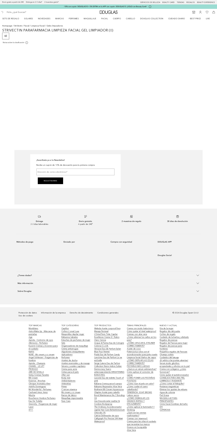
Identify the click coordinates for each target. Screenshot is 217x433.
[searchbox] (27, 12)
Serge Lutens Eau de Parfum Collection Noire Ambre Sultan (108, 364)
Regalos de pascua (168, 340)
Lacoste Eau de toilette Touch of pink (109, 379)
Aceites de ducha (69, 360)
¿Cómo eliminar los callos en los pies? (141, 338)
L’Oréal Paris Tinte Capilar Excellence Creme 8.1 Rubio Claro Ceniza (106, 337)
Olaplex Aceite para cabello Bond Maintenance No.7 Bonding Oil (109, 395)
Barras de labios (69, 395)
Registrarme (50, 181)
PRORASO (33, 369)
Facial (104, 18)
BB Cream (33, 378)
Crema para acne (69, 369)
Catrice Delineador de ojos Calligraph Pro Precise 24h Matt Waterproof (108, 418)
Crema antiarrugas (69, 349)
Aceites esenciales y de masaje (75, 363)
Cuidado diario (176, 18)
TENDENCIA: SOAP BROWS (139, 392)
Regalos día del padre (170, 331)
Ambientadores (68, 381)
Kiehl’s (31, 351)
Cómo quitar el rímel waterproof (141, 331)
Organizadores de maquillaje (74, 346)
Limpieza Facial (38, 26)
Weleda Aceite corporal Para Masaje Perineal (107, 330)
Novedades (44, 18)
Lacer (31, 407)
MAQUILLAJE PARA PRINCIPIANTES (168, 399)
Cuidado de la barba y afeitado (174, 337)
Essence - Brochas (37, 381)
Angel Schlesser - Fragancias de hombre (43, 359)
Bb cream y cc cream (70, 392)
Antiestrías (66, 383)
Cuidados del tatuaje (169, 357)
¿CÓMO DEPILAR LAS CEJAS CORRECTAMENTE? (140, 361)
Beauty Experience (206, 2)
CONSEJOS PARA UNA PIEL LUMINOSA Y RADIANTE (172, 379)
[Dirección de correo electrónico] (75, 172)
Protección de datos (28, 313)
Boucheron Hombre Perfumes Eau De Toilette (42, 399)
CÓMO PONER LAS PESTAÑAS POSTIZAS (141, 379)
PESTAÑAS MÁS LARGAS (138, 366)
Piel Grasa (164, 395)
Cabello (130, 18)
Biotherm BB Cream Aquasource (109, 389)
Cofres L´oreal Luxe (70, 331)
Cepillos (65, 328)
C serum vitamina (69, 389)
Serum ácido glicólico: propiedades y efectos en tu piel (175, 364)
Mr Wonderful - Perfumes (40, 389)
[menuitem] (12, 18)
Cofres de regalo (167, 334)
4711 (31, 410)
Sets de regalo (10, 18)
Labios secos (133, 395)
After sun (65, 375)
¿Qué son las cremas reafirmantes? (136, 414)
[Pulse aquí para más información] (150, 6)
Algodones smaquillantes (73, 351)
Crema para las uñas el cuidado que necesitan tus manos (141, 423)
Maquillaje (90, 18)
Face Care (66, 401)
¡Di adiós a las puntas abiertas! (174, 360)
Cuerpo (117, 18)
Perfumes (74, 18)
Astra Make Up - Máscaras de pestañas (42, 332)
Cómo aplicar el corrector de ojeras (140, 373)
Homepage (7, 26)
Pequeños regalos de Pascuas (173, 351)
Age (31, 337)
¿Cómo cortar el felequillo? (172, 383)
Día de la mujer (166, 328)
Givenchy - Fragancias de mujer (43, 404)
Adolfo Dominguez (37, 386)
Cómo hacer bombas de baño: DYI (174, 405)
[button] (108, 275)
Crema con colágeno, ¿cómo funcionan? (173, 370)
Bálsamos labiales (69, 337)
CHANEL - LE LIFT (36, 366)
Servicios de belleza (150, 2)
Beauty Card (168, 2)
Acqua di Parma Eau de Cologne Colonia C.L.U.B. (109, 344)
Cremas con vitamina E (137, 418)
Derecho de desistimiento (81, 313)
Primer (64, 386)
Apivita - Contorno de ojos (41, 340)
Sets (63, 343)
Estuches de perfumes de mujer (75, 340)
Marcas (59, 18)
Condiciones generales (107, 313)
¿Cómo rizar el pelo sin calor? (140, 383)
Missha (32, 395)
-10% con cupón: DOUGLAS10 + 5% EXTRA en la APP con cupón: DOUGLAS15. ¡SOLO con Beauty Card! (105, 6)
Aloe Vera (131, 430)
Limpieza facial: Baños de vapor (141, 357)
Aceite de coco (134, 349)
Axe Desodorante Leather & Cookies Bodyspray (107, 402)
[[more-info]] (15, 42)
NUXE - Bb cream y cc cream (41, 354)
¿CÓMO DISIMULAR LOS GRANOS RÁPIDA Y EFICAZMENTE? (138, 401)
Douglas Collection (151, 18)
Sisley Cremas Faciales (39, 375)
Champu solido (167, 354)
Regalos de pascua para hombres (171, 347)
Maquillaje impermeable (72, 398)
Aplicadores (67, 354)
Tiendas (180, 2)
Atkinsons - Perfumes (38, 343)
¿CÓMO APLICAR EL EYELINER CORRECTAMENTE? (141, 344)
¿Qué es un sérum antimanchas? (141, 369)
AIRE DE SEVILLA (36, 372)
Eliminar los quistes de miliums (173, 389)
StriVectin (18, 26)
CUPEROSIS (165, 410)
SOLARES (28, 18)
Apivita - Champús (37, 363)
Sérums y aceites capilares (73, 366)
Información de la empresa (53, 313)
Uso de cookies (26, 316)
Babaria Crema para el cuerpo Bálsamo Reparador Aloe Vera (108, 385)
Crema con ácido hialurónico (140, 328)
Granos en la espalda (137, 427)
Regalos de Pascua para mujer (174, 343)
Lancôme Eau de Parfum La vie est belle (108, 359)
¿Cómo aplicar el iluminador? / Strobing (141, 408)
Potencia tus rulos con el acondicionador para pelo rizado (142, 353)
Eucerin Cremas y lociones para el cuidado (43, 347)
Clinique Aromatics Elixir (40, 383)
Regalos (190, 2)
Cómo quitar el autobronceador (174, 375)
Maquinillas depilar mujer (72, 334)
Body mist (65, 378)
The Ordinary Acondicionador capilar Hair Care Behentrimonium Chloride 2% (109, 410)
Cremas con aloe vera (137, 334)
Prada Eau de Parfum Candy (107, 354)
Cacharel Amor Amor (38, 392)
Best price (195, 18)
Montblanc (33, 328)
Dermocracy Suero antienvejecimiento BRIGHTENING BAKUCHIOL (109, 372)
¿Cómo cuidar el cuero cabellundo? (137, 388)
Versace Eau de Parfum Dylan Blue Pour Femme (107, 350)
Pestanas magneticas (169, 386)
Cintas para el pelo (70, 372)
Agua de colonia (167, 392)
